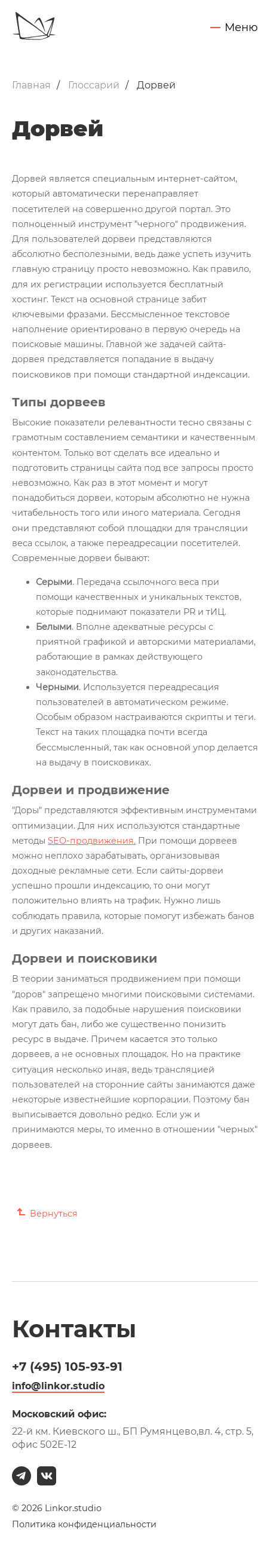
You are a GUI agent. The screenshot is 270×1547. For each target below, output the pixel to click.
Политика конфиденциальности (84, 1525)
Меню (241, 28)
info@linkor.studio (58, 1386)
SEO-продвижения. (92, 840)
